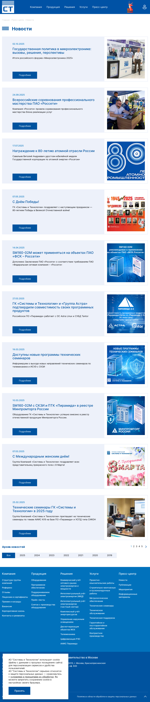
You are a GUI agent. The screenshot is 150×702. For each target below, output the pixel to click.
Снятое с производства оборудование (43, 606)
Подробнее (25, 75)
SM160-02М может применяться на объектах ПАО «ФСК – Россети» (52, 254)
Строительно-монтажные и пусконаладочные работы (103, 590)
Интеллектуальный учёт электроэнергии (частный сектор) (72, 604)
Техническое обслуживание (97, 611)
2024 (37, 555)
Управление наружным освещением (72, 620)
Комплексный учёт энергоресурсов (70, 613)
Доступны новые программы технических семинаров (46, 356)
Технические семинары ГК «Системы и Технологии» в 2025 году (44, 509)
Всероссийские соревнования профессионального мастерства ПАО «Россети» (53, 101)
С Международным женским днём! (40, 456)
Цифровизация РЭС (70, 639)
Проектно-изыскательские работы (102, 581)
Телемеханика (67, 634)
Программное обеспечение (38, 586)
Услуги (83, 7)
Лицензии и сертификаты (15, 597)
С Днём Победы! (25, 202)
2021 (80, 555)
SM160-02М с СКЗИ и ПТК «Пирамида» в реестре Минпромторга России (52, 407)
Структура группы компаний (11, 581)
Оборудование (38, 580)
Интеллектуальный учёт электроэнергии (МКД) (72, 595)
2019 (109, 555)
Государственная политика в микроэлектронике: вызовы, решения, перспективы (51, 50)
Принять (19, 690)
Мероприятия (125, 589)
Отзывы (6, 592)
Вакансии (7, 606)
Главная (6, 20)
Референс (7, 587)
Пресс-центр (100, 7)
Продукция (53, 7)
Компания (36, 7)
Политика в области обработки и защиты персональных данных (107, 696)
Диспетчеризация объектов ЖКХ (69, 628)
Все (8, 555)
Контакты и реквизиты (13, 615)
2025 (22, 555)
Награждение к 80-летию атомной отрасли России (53, 151)
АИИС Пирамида (68, 643)
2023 (51, 555)
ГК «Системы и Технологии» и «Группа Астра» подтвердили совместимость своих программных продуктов (52, 307)
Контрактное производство (97, 634)
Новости (123, 580)
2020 (95, 555)
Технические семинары (102, 605)
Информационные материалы (128, 595)
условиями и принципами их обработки (32, 676)
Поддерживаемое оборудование (40, 593)
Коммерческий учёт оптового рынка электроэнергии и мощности (70, 584)
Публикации (125, 585)
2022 (66, 555)
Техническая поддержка (102, 618)
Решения (69, 7)
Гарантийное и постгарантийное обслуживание (98, 625)
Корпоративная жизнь (13, 611)
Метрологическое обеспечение (99, 599)
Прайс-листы (38, 600)
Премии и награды (11, 601)
